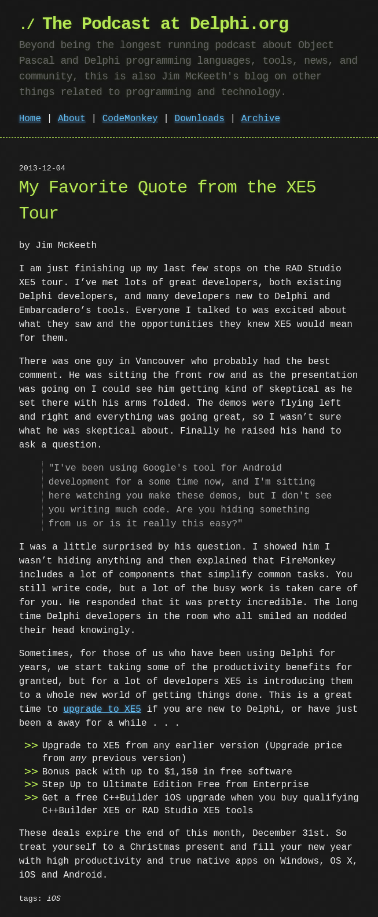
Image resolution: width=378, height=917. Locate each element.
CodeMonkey (130, 118)
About (72, 118)
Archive (260, 118)
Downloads (200, 118)
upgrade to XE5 (102, 709)
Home (30, 118)
